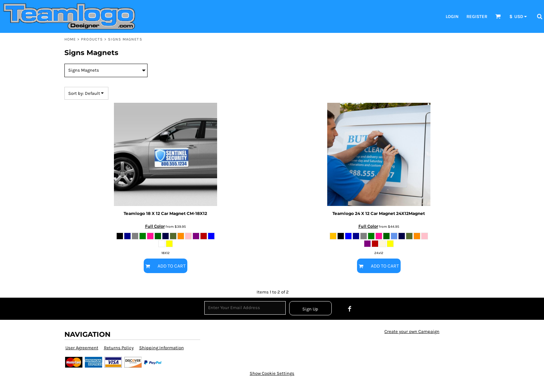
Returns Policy (119, 347)
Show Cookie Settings (272, 373)
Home (70, 39)
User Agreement (81, 347)
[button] (498, 16)
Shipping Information (161, 347)
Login (452, 16)
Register (476, 16)
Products (92, 39)
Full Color (155, 226)
